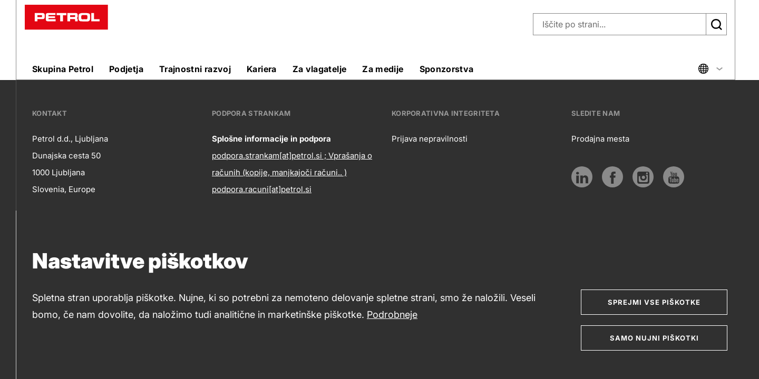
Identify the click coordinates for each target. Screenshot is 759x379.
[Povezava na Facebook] (612, 176)
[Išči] (716, 24)
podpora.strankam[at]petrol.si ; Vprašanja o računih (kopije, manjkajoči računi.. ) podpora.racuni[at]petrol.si (292, 172)
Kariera (262, 69)
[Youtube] (673, 176)
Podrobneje (392, 314)
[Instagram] (643, 176)
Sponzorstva (447, 69)
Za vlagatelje (320, 69)
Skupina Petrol (62, 69)
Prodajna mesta (600, 139)
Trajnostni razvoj (195, 69)
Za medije (382, 69)
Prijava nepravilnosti (430, 139)
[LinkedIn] (581, 176)
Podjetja (126, 69)
